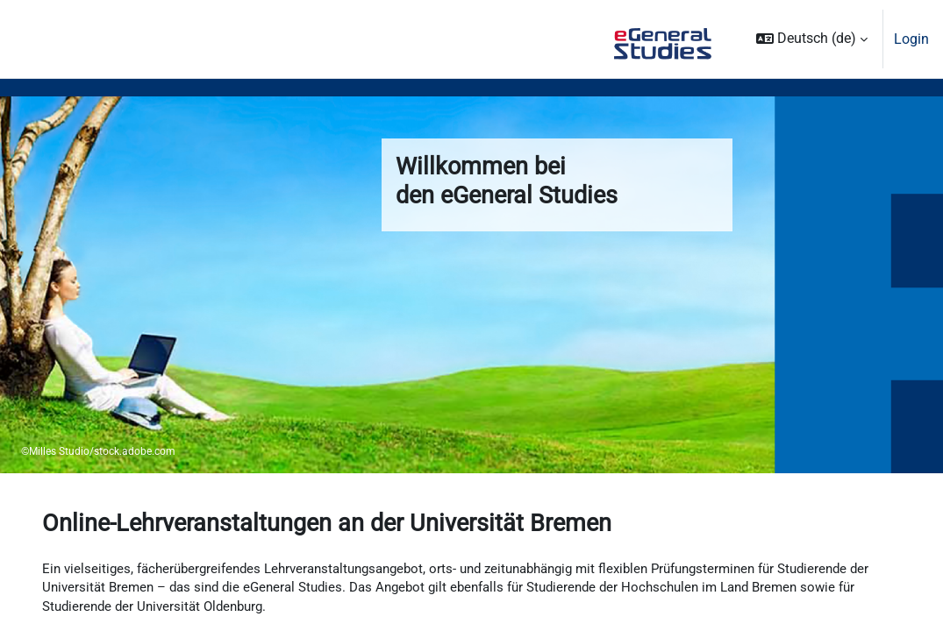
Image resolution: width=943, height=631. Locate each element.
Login (911, 39)
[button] (812, 39)
